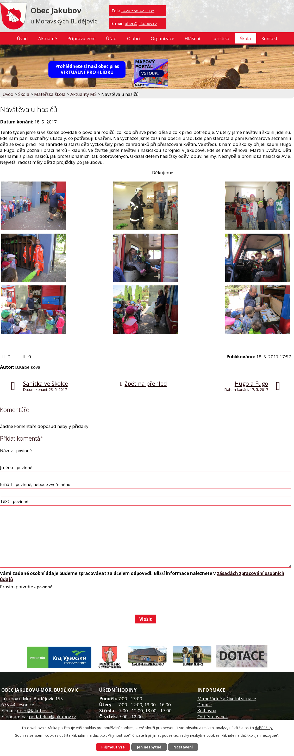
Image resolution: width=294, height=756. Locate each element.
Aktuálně (47, 38)
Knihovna (206, 711)
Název (16, 450)
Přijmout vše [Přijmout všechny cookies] (113, 747)
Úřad (111, 38)
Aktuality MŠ (83, 94)
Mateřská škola (50, 94)
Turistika (220, 38)
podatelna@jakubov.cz (52, 717)
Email (35, 484)
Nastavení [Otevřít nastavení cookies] (183, 747)
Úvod (22, 38)
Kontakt (269, 38)
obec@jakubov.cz (141, 23)
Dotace (204, 705)
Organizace (162, 38)
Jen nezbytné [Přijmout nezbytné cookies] (149, 747)
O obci (133, 38)
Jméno (16, 467)
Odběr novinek (212, 717)
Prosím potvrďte (26, 587)
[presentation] (39, 602)
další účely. (264, 727)
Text (14, 501)
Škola (245, 38)
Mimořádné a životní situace (226, 699)
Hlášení (192, 38)
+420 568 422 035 (137, 10)
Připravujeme (81, 38)
